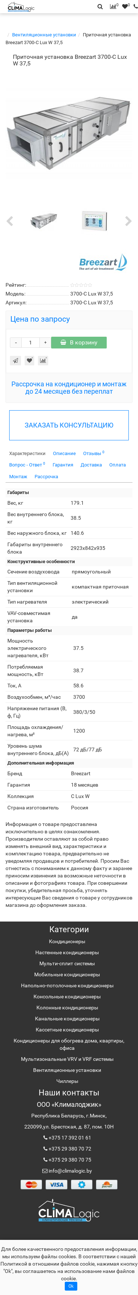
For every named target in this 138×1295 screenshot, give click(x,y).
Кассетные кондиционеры (67, 1030)
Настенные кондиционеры (67, 952)
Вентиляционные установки (44, 34)
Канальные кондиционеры (67, 1019)
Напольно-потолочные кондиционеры (67, 985)
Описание (64, 453)
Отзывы (94, 453)
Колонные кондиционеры (67, 1007)
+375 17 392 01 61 (69, 1138)
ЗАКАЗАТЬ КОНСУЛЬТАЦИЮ (69, 425)
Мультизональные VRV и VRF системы (67, 1059)
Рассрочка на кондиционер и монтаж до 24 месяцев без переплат (69, 387)
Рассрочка (46, 476)
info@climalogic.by (69, 1171)
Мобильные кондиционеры (67, 974)
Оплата (117, 465)
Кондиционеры (67, 941)
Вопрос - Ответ (27, 464)
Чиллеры (67, 1081)
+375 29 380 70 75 (69, 1160)
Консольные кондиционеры (67, 996)
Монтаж (18, 476)
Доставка (91, 465)
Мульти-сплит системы (67, 963)
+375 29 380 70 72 (69, 1149)
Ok (71, 1286)
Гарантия (63, 465)
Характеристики (27, 453)
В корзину (79, 342)
